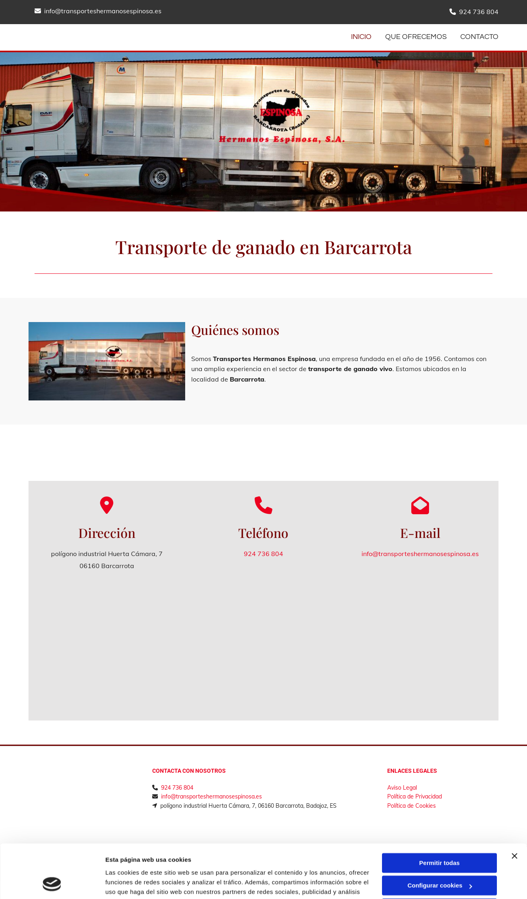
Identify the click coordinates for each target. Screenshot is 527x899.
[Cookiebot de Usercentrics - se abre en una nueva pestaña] (52, 883)
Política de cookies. (328, 861)
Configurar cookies (439, 835)
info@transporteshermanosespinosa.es (102, 11)
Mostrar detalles (128, 883)
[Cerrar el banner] (514, 806)
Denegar (439, 858)
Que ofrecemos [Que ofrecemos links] (416, 37)
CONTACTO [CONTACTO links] (479, 37)
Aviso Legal (402, 787)
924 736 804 (478, 12)
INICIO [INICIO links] (361, 37)
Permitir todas (439, 812)
